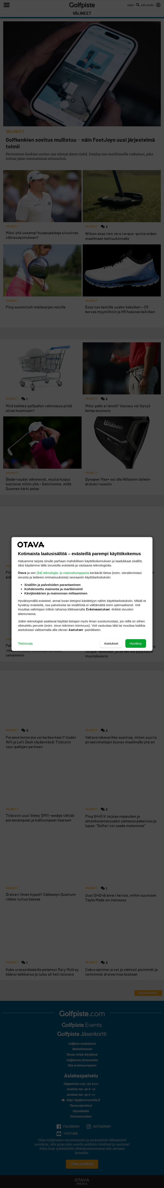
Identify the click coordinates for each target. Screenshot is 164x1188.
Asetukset (111, 643)
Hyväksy (136, 643)
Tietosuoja (25, 643)
